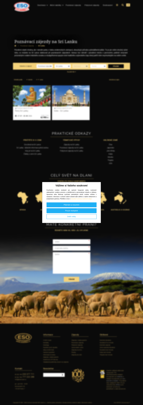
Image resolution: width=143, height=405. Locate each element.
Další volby (71, 217)
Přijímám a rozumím (71, 205)
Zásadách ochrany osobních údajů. (81, 199)
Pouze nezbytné (71, 211)
